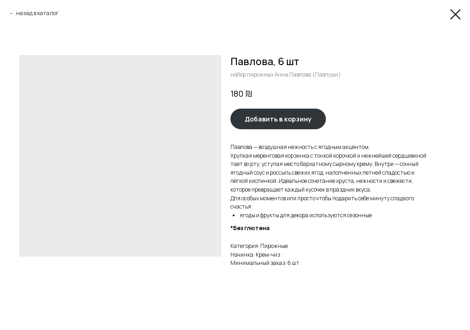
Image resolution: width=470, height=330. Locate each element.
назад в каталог (37, 13)
